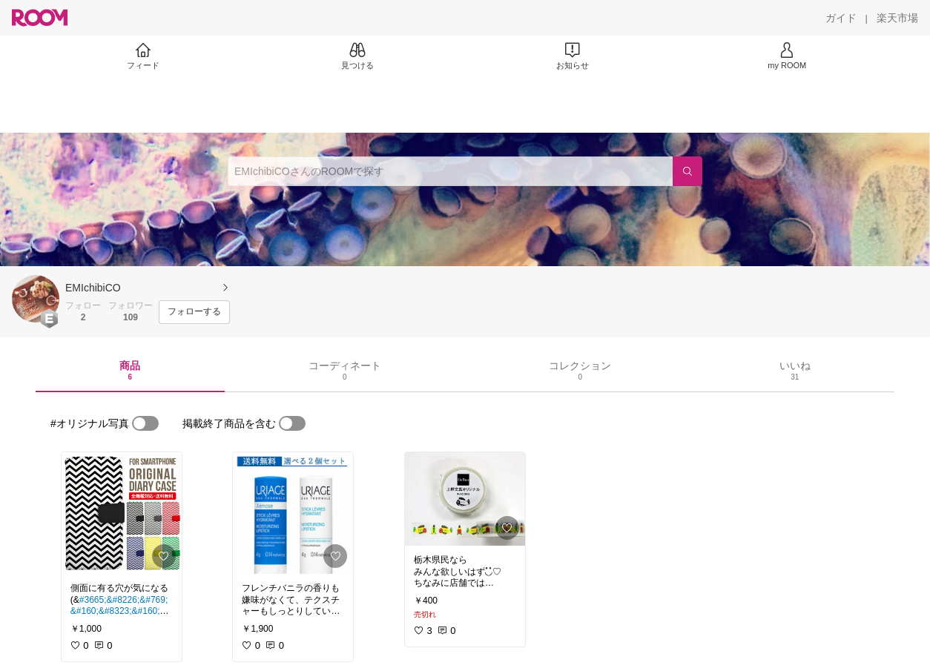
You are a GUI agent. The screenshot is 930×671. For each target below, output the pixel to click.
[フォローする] (194, 312)
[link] (122, 513)
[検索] (687, 171)
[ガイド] (841, 17)
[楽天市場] (897, 17)
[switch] (145, 423)
